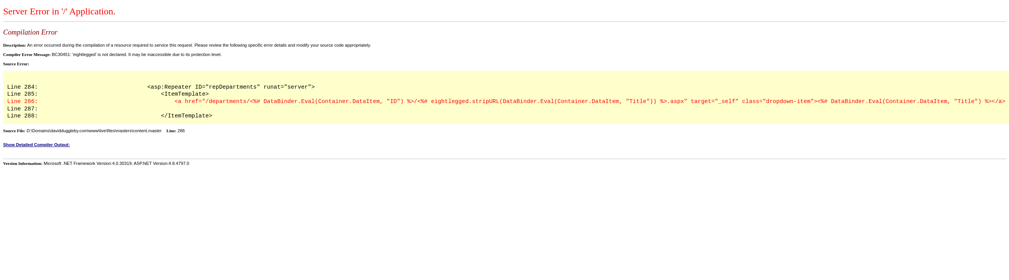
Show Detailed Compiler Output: (36, 144)
